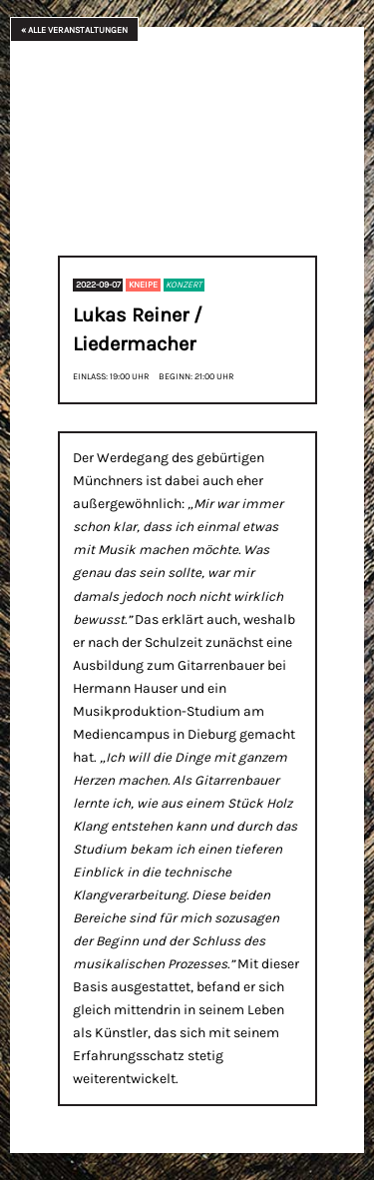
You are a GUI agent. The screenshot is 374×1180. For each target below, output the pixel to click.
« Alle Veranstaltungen (74, 29)
